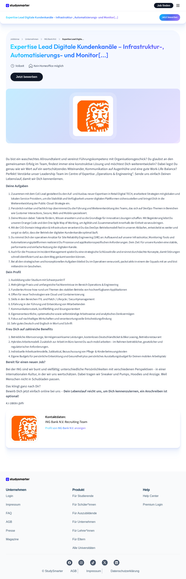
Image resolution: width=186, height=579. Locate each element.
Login (9, 495)
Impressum (13, 504)
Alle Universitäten (83, 547)
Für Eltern (78, 539)
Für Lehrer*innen (83, 530)
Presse (10, 530)
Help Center (151, 495)
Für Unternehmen (83, 521)
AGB (9, 521)
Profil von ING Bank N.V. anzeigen (65, 428)
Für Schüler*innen (84, 504)
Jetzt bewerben (170, 17)
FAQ (9, 513)
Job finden (163, 5)
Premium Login (153, 504)
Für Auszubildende (84, 513)
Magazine (12, 539)
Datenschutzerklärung (125, 571)
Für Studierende (83, 495)
